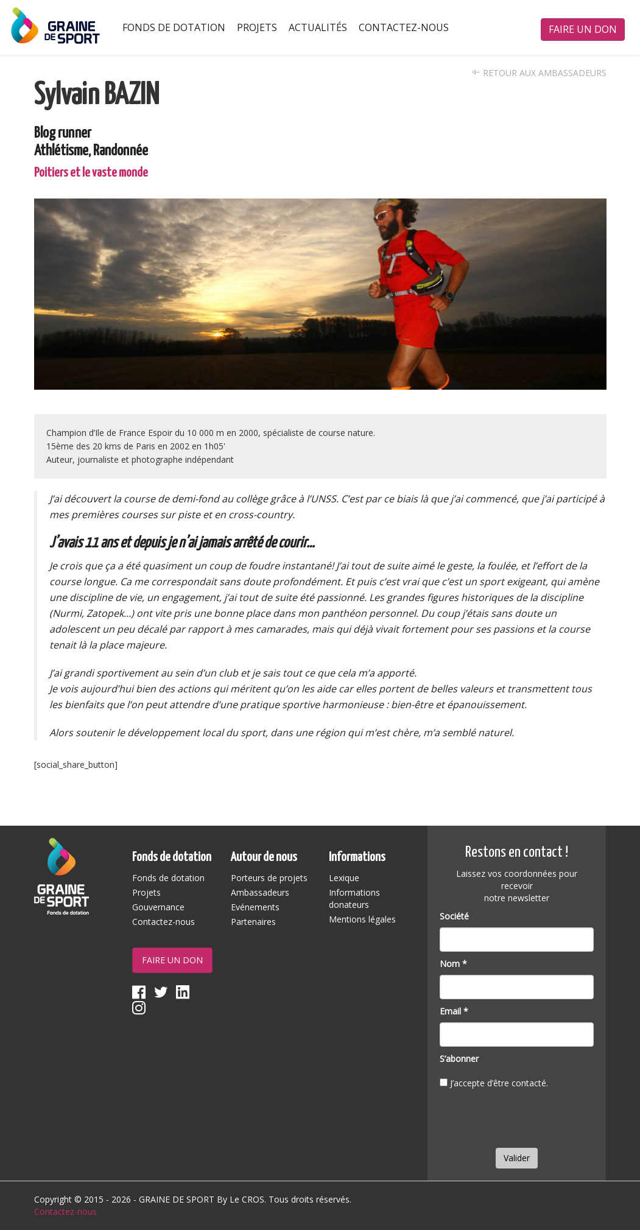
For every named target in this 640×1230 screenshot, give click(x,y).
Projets (257, 27)
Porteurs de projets (269, 878)
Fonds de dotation (173, 27)
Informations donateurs (354, 898)
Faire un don (583, 29)
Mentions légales (362, 919)
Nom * (453, 963)
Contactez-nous (404, 27)
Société (454, 916)
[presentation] (532, 1121)
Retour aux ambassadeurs (539, 73)
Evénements (255, 907)
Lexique (344, 878)
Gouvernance (158, 907)
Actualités (318, 27)
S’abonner (459, 1058)
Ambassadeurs (260, 892)
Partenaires (253, 921)
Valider (517, 1158)
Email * (454, 1011)
